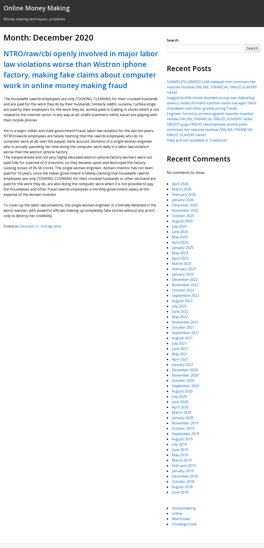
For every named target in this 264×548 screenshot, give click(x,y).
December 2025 (185, 205)
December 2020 (185, 369)
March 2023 (181, 263)
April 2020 (180, 407)
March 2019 (181, 460)
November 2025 (185, 210)
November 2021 (185, 322)
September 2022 (185, 295)
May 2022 (180, 316)
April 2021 (180, 359)
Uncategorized (184, 524)
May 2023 (180, 253)
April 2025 (180, 242)
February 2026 (184, 194)
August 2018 (182, 486)
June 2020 (180, 401)
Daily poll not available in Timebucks (197, 140)
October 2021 (183, 327)
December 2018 (185, 476)
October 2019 (183, 428)
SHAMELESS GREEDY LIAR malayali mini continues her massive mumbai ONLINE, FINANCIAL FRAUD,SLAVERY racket (212, 87)
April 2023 (180, 258)
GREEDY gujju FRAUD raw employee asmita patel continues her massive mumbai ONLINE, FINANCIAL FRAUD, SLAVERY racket (210, 129)
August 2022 (182, 300)
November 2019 (185, 423)
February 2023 (184, 268)
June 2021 (180, 348)
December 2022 (185, 279)
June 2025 (180, 231)
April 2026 (180, 183)
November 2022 (185, 284)
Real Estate (181, 518)
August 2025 (182, 221)
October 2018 (183, 481)
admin (57, 226)
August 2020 (182, 391)
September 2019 (185, 433)
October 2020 (183, 380)
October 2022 (183, 290)
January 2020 (183, 417)
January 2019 (183, 470)
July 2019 (179, 444)
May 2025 (180, 237)
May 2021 (180, 354)
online (177, 513)
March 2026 (181, 189)
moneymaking (184, 508)
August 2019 (182, 439)
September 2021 (185, 332)
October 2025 (183, 215)
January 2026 (183, 199)
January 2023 (183, 274)
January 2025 (183, 247)
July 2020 (179, 396)
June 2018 (180, 492)
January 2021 (183, 364)
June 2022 (180, 311)
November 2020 (185, 375)
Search (173, 40)
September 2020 (185, 385)
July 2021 (179, 343)
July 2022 (179, 306)
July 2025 (179, 226)
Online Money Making (37, 8)
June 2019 (180, 449)
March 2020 (181, 412)
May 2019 (180, 455)
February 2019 (184, 465)
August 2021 (182, 338)
